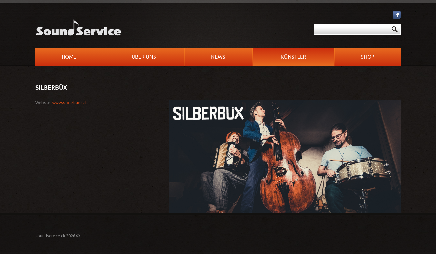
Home (69, 57)
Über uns (144, 57)
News (218, 57)
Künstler (293, 57)
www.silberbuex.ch (70, 102)
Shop (367, 57)
